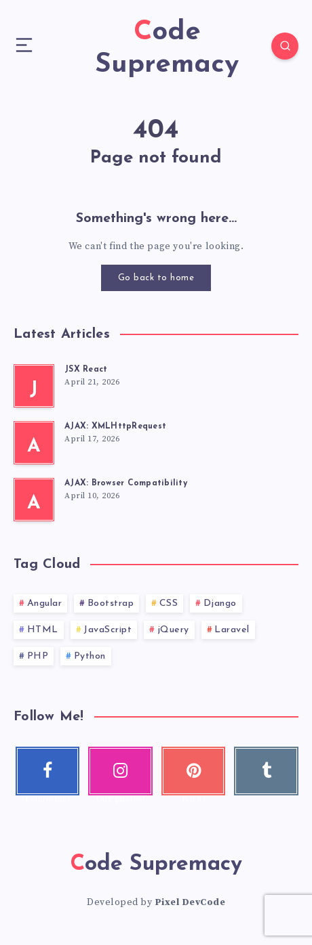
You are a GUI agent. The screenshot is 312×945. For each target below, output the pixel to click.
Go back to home (156, 277)
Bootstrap (110, 603)
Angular (44, 603)
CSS (168, 603)
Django (220, 603)
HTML (42, 630)
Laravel (232, 630)
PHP (38, 656)
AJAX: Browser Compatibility (125, 483)
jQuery (173, 630)
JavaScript (107, 630)
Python (90, 656)
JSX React (85, 370)
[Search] (284, 46)
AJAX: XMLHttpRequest (115, 426)
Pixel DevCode (190, 902)
